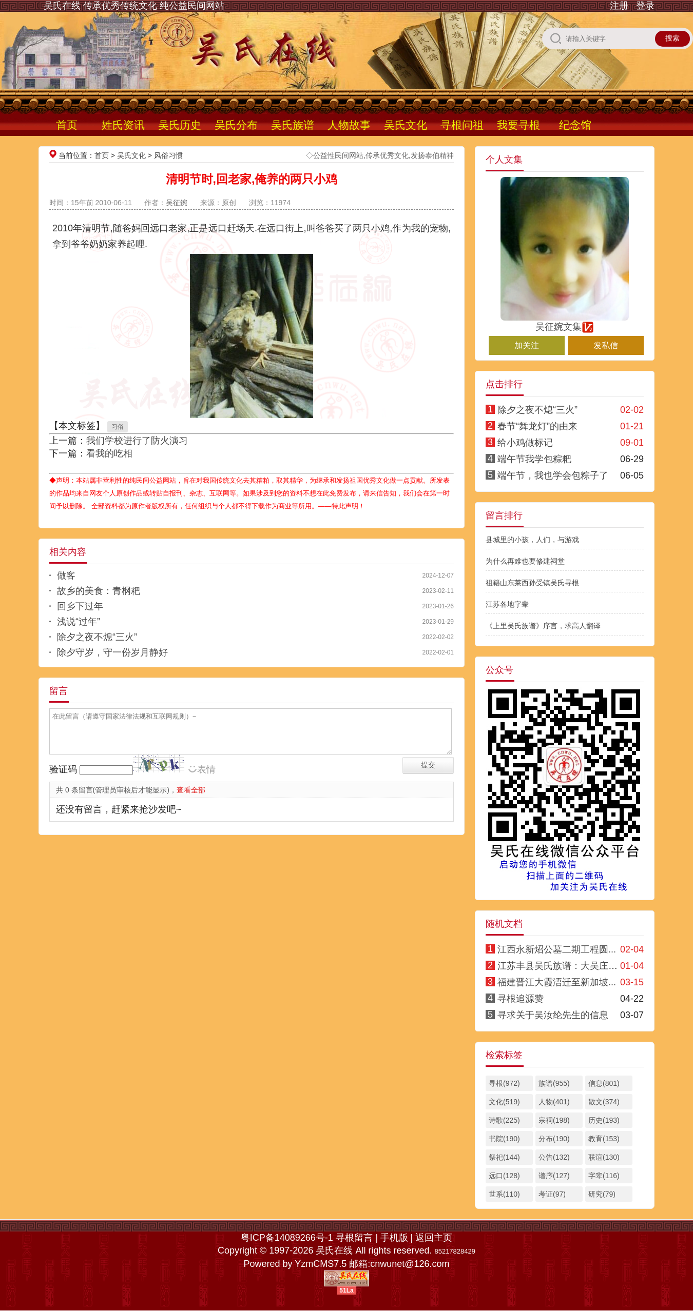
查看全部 (191, 790)
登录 (645, 6)
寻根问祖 (462, 125)
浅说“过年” (78, 622)
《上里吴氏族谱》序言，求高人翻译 (543, 626)
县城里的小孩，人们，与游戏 (532, 539)
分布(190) (554, 1139)
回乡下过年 (80, 606)
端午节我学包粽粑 (534, 459)
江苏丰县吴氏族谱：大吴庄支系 (562, 966)
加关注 (526, 345)
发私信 (605, 345)
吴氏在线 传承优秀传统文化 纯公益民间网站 (134, 6)
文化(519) (504, 1102)
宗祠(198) (554, 1120)
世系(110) (504, 1194)
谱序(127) (554, 1175)
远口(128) (504, 1175)
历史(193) (604, 1120)
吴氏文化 (405, 125)
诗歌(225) (504, 1120)
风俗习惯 (168, 155)
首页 (67, 125)
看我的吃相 (109, 453)
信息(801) (604, 1083)
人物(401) (554, 1102)
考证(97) (552, 1194)
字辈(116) (604, 1175)
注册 (619, 6)
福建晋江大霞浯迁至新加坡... (556, 982)
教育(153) (604, 1139)
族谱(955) (554, 1083)
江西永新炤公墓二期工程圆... (556, 949)
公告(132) (554, 1157)
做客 (66, 575)
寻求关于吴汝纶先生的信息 (552, 1015)
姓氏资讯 (123, 125)
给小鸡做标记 (525, 443)
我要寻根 (518, 125)
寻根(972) (504, 1083)
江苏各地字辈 (507, 604)
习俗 (117, 426)
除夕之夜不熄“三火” (97, 637)
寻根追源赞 (520, 999)
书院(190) (504, 1139)
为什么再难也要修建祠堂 (525, 561)
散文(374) (604, 1102)
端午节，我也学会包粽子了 (552, 475)
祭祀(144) (504, 1157)
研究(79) (601, 1194)
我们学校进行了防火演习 (137, 440)
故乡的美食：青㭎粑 (98, 591)
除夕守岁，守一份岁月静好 (112, 652)
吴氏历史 (179, 125)
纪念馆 (575, 125)
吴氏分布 (236, 125)
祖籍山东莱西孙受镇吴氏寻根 (532, 583)
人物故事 (349, 125)
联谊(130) (604, 1157)
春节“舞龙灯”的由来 (537, 426)
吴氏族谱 (292, 125)
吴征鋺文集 (564, 322)
